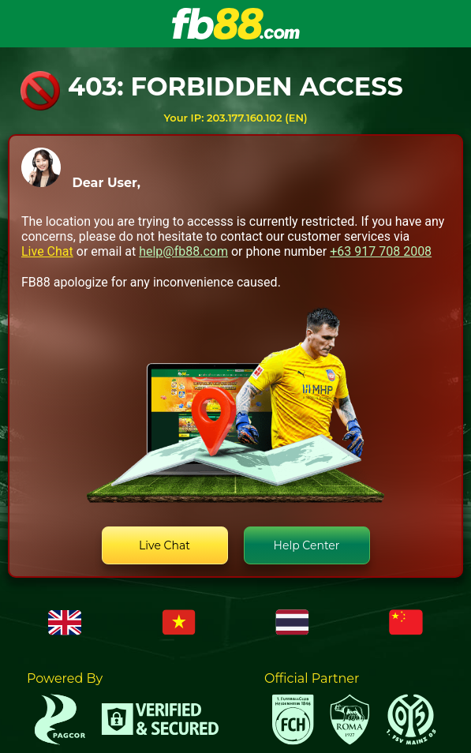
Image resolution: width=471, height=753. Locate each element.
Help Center (307, 545)
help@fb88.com (183, 251)
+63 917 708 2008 (381, 251)
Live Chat (47, 251)
